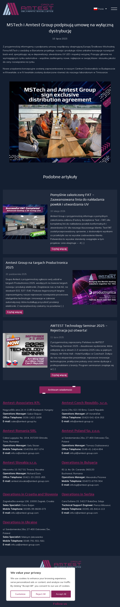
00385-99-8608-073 (34, 488)
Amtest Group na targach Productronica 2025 (41, 254)
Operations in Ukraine (20, 501)
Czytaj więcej (48, 240)
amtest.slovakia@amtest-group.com (30, 460)
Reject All (41, 594)
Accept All (61, 594)
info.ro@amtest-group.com (25, 432)
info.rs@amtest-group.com (84, 492)
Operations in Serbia (78, 473)
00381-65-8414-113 (93, 488)
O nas (60, 563)
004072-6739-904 (92, 460)
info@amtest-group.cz (81, 400)
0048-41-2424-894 (92, 428)
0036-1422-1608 (32, 396)
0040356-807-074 (33, 428)
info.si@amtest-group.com (25, 492)
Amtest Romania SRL (19, 410)
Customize (20, 594)
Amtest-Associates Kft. (21, 382)
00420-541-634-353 (93, 396)
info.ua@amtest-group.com (25, 523)
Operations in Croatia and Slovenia (30, 473)
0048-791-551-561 (34, 519)
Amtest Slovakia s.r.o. (20, 441)
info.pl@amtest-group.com (84, 432)
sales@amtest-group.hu (23, 400)
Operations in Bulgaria (79, 441)
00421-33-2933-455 (34, 456)
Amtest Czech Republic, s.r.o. (85, 382)
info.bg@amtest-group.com (84, 464)
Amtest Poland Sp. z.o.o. (81, 410)
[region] (40, 584)
